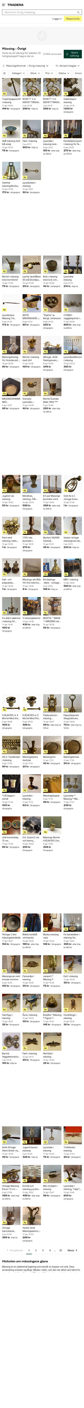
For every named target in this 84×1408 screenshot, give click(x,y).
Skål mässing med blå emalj (11, 142)
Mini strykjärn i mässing (50, 1187)
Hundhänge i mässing (70, 1016)
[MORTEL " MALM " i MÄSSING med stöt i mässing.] (52, 606)
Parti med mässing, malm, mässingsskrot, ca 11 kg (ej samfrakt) (11, 539)
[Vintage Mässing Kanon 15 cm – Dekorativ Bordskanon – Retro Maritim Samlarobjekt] (11, 1174)
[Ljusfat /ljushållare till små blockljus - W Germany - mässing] (32, 265)
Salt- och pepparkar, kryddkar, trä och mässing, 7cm (10, 581)
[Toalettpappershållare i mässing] (11, 87)
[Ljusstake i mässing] (32, 783)
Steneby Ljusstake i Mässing (28, 400)
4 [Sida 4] (50, 1250)
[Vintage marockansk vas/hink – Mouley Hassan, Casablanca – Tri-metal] (11, 1216)
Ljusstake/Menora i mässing (73, 358)
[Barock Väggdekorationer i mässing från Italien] (11, 1041)
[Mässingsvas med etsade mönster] (11, 964)
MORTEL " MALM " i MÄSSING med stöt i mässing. (52, 620)
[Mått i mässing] (73, 567)
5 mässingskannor (32, 618)
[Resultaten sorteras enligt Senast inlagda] (68, 65)
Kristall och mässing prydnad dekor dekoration (31, 1188)
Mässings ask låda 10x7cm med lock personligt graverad (32, 581)
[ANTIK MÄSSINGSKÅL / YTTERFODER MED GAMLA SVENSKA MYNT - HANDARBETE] (32, 303)
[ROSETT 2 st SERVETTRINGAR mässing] (32, 87)
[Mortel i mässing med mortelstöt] (11, 265)
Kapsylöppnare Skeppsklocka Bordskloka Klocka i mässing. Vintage (72, 717)
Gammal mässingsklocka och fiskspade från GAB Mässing (11, 184)
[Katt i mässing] (73, 964)
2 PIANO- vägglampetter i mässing (72, 317)
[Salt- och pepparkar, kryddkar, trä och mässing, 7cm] (11, 567)
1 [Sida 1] (29, 1250)
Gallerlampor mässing (70, 100)
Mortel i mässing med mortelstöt (10, 278)
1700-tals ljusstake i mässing (27, 539)
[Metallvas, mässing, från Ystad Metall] (32, 484)
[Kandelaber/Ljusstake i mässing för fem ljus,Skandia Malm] (73, 129)
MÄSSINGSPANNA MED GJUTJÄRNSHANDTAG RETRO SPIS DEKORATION (11, 400)
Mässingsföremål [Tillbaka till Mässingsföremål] (16, 65)
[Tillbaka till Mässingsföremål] (3, 66)
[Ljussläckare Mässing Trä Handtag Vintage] (11, 303)
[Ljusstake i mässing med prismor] (52, 129)
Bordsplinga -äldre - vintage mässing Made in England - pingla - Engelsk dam (52, 581)
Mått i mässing (71, 579)
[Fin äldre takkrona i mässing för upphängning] (11, 606)
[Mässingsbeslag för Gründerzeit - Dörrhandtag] (11, 345)
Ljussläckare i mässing (29, 184)
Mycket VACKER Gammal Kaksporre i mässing (51, 539)
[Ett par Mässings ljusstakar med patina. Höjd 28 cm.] (52, 484)
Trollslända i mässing (70, 1149)
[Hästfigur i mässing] (11, 1003)
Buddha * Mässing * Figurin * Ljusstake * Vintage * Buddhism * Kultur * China (52, 1017)
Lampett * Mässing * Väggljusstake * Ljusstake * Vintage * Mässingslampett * (51, 978)
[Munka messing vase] (52, 922)
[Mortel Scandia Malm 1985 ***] (52, 387)
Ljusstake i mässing (28, 797)
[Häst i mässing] (32, 129)
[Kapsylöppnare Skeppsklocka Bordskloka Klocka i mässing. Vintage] (73, 703)
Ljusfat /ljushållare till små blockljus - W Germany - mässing (32, 278)
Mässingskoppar (51, 795)
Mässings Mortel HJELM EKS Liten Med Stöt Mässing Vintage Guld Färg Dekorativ (51, 839)
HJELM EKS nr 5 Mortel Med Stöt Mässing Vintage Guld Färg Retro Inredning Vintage (32, 717)
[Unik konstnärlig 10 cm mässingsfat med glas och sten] (11, 825)
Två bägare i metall (8, 797)
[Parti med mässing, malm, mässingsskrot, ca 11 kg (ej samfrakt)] (11, 526)
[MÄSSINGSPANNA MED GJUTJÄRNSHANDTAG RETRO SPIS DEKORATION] (11, 387)
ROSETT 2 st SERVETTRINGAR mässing (31, 101)
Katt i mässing (71, 976)
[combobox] (42, 12)
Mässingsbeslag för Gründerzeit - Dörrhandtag (11, 359)
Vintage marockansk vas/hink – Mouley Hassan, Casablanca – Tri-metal (11, 1229)
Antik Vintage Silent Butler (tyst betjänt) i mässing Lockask (11, 1149)
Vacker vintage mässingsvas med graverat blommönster (72, 539)
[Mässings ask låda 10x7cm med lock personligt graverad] (32, 567)
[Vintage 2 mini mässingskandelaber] (11, 922)
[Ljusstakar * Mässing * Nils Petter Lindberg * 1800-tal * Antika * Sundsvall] (73, 783)
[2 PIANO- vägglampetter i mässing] (73, 303)
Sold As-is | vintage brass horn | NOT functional (70, 498)
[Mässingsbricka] (73, 745)
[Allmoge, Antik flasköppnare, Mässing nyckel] (52, 345)
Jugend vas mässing (8, 497)
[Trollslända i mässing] (73, 1135)
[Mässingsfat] (52, 745)
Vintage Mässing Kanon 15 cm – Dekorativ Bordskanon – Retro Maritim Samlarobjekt (10, 1188)
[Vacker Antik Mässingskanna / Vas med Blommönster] (32, 1216)
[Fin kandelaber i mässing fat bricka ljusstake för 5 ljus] (73, 922)
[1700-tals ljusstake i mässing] (32, 526)
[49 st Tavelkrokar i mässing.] (11, 745)
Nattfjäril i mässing (48, 1055)
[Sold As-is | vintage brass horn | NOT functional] (73, 484)
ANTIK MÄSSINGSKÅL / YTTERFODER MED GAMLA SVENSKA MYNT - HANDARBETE (32, 317)
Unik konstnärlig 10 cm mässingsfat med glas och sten (10, 839)
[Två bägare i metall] (11, 783)
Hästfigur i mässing (7, 1016)
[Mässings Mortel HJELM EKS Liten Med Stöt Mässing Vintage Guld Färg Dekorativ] (52, 825)
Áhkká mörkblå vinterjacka (30, 936)
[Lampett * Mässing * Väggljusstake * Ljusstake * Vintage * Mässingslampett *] (52, 964)
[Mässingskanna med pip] (32, 745)
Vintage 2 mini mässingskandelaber (11, 936)
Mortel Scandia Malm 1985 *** (51, 400)
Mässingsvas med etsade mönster (11, 978)
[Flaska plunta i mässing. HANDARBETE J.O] (52, 703)
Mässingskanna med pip (30, 758)
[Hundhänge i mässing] (73, 1003)
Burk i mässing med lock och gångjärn (50, 278)
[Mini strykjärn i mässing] (52, 1174)
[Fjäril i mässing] (32, 1041)
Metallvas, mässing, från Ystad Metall (29, 498)
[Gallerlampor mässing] (73, 87)
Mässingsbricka (71, 757)
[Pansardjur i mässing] (32, 964)
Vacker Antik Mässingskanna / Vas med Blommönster (31, 1229)
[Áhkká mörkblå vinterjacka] (32, 922)
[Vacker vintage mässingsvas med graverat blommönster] (73, 526)
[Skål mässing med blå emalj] (11, 129)
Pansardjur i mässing (28, 978)
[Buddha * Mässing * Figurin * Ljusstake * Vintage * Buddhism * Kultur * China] (52, 1003)
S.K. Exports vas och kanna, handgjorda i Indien (31, 839)
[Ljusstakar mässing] (73, 265)
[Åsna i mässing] (32, 1003)
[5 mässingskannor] (32, 606)
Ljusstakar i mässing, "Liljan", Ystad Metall (72, 1188)
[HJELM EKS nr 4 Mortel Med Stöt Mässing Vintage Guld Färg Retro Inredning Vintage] (11, 703)
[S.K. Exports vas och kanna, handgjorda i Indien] (32, 825)
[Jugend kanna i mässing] (32, 1135)
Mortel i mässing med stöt (31, 358)
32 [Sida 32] (60, 1250)
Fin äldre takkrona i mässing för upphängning (11, 620)
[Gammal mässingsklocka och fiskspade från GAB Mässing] (11, 171)
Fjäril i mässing (30, 1053)
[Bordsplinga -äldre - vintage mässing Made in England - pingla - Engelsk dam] (52, 567)
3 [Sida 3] (43, 1250)
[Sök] (78, 12)
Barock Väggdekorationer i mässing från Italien (11, 1055)
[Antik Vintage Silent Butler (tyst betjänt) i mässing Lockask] (11, 1135)
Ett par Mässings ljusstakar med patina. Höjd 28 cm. (51, 498)
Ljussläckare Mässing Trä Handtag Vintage (11, 317)
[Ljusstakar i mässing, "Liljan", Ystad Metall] (73, 1174)
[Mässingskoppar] (52, 783)
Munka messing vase (51, 936)
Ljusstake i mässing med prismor (49, 143)
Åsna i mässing (30, 1015)
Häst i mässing (30, 141)
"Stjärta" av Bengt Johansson (52, 317)
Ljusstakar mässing (69, 278)
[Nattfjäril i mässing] (52, 1041)
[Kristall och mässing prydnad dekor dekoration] (32, 1174)
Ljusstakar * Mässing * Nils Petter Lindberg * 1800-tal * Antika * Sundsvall (73, 797)
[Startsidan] (15, 4)
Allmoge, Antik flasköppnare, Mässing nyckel (51, 359)
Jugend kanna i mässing (30, 1149)
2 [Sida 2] (36, 1250)
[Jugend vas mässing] (11, 484)
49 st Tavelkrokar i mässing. (11, 758)
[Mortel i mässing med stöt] (32, 345)
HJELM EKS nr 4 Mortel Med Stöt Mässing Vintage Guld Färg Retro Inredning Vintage (11, 717)
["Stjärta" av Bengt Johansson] (52, 303)
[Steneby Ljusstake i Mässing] (32, 387)
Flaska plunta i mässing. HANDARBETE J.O (52, 717)
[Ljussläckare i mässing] (32, 171)
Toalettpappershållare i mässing (11, 100)
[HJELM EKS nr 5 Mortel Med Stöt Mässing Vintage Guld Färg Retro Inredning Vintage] (32, 703)
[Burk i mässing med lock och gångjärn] (52, 265)
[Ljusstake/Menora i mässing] (73, 345)
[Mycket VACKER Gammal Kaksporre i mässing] (52, 526)
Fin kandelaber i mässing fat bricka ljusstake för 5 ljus (72, 936)
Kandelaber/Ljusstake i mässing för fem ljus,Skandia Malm (73, 143)
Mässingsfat (49, 757)
